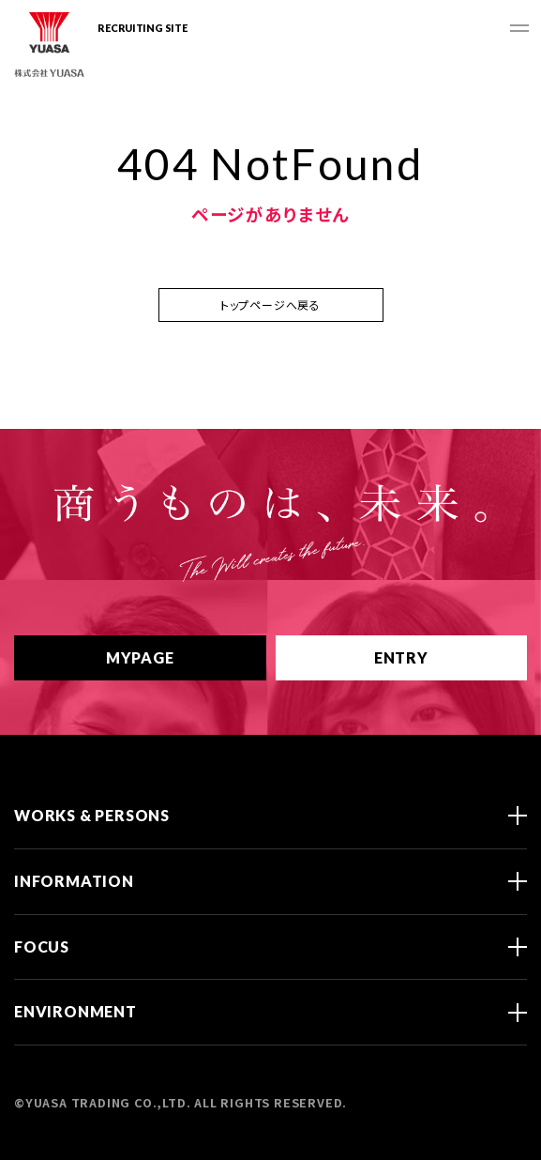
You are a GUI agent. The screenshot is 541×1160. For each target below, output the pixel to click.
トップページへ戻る (270, 305)
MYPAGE (158, 657)
